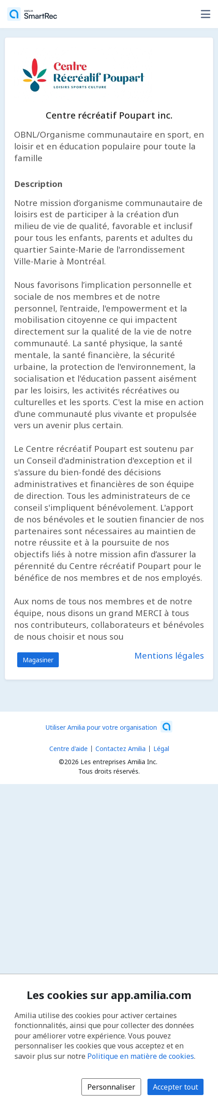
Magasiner (38, 659)
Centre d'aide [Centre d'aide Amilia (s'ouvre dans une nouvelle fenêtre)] (68, 748)
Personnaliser (111, 1087)
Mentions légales (169, 655)
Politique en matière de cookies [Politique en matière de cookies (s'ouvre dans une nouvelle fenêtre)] (140, 1056)
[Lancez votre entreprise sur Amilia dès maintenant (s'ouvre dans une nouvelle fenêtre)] (109, 726)
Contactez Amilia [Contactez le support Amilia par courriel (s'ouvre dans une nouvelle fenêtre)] (120, 748)
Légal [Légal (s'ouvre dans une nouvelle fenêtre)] (161, 748)
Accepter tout (175, 1087)
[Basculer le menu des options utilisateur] (205, 14)
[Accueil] (32, 14)
